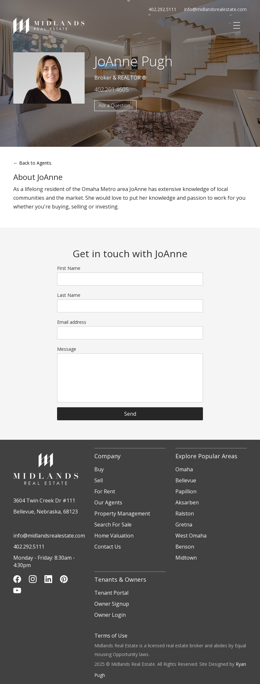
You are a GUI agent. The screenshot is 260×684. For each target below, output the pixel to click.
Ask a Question (114, 105)
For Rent (104, 491)
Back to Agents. (32, 163)
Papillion (185, 491)
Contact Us (107, 546)
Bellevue (185, 480)
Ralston (184, 513)
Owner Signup (111, 603)
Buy (99, 469)
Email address (71, 322)
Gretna (183, 524)
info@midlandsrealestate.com (215, 9)
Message (66, 349)
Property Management (122, 513)
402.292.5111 (162, 9)
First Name (68, 268)
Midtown (186, 557)
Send (130, 413)
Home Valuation (114, 535)
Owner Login (110, 614)
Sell (98, 480)
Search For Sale (113, 524)
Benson (184, 546)
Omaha (184, 469)
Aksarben (187, 502)
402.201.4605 (111, 89)
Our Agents (108, 502)
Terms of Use (110, 635)
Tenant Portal (111, 592)
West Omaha (191, 535)
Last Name (68, 295)
